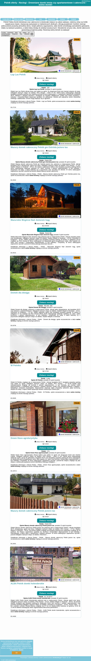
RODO (21, 650)
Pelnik (77, 39)
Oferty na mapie (18, 19)
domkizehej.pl (86, 1)
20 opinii (57, 453)
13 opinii (63, 526)
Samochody (51, 19)
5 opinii (61, 235)
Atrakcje (62, 19)
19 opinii (59, 599)
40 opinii (67, 162)
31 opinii (53, 90)
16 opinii (51, 380)
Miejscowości (29, 19)
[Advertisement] (45, 638)
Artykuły (73, 19)
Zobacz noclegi (46, 85)
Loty (40, 19)
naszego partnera (28, 103)
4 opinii (54, 308)
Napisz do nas (66, 657)
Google (29, 641)
